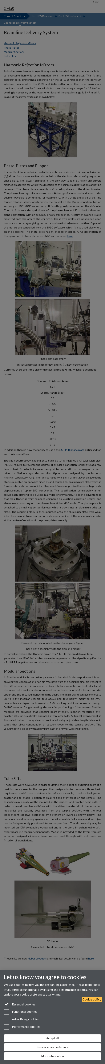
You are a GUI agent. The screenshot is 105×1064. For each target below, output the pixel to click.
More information (52, 1056)
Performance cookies (22, 1027)
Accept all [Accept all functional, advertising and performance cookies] (52, 1038)
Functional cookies (20, 1012)
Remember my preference (53, 1047)
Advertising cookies (21, 1020)
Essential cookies (19, 1004)
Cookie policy (92, 999)
